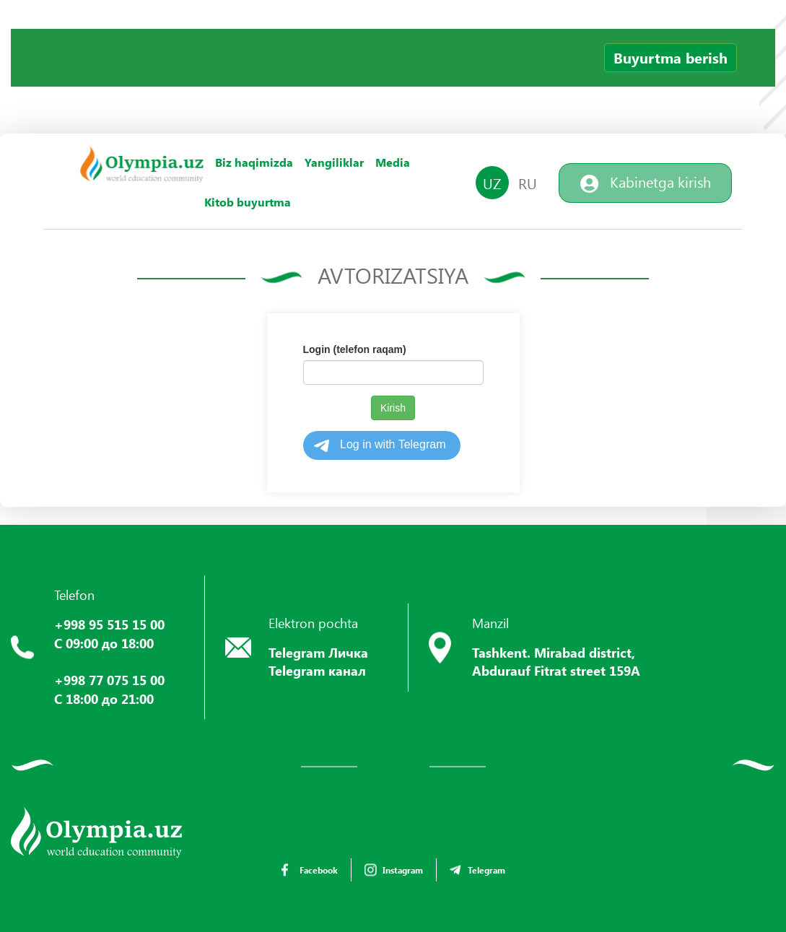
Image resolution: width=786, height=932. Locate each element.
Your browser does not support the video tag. (119, 83)
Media (392, 162)
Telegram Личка (318, 652)
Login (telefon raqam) (354, 349)
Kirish (393, 408)
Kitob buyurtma (247, 202)
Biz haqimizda (254, 162)
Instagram (393, 870)
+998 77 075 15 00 (109, 680)
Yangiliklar (334, 162)
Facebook (309, 870)
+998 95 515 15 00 (109, 624)
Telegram (477, 870)
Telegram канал (317, 670)
